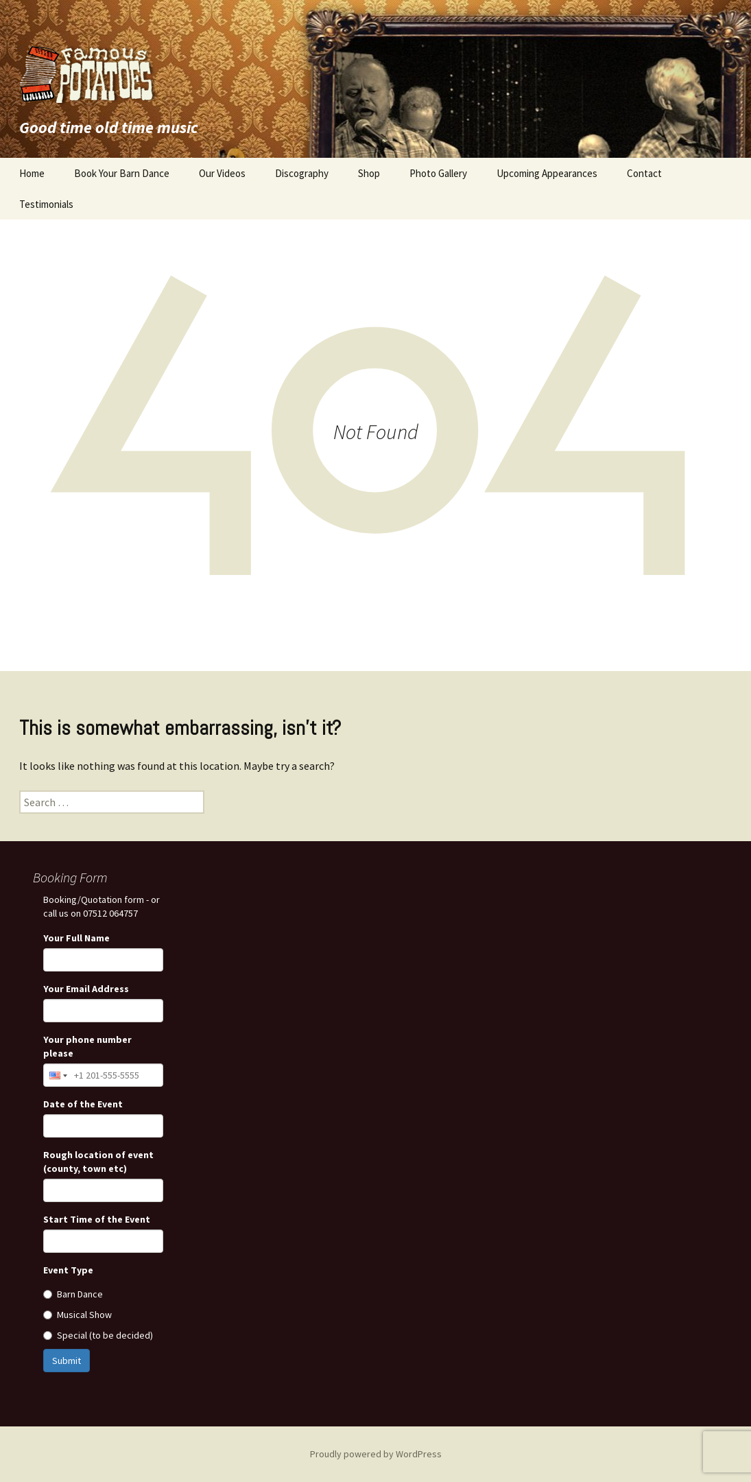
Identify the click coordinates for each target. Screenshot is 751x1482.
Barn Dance (73, 1294)
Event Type (68, 1270)
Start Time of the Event (96, 1219)
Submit (66, 1360)
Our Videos (222, 173)
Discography (302, 173)
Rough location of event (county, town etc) (98, 1162)
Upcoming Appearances (547, 173)
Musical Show (77, 1314)
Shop (369, 173)
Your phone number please (87, 1046)
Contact (644, 173)
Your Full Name (76, 938)
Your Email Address (86, 989)
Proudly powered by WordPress (376, 1454)
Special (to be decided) (98, 1335)
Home (32, 173)
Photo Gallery (438, 173)
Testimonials (46, 204)
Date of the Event (83, 1104)
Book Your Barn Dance (121, 173)
